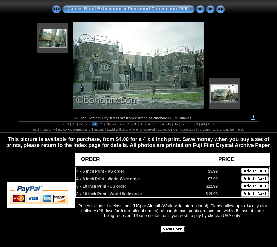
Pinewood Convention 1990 (158, 8)
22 (81, 124)
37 (182, 124)
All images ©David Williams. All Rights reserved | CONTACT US (133, 129)
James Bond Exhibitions (95, 8)
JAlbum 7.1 (208, 129)
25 (101, 124)
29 (128, 124)
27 (115, 124)
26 (108, 124)
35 (169, 124)
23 (88, 124)
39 (196, 124)
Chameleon (228, 129)
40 (203, 124)
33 (155, 124)
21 (74, 124)
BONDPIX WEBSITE (72, 129)
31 (142, 124)
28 (121, 124)
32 (149, 124)
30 (135, 124)
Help (241, 129)
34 (162, 124)
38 (189, 124)
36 (176, 124)
